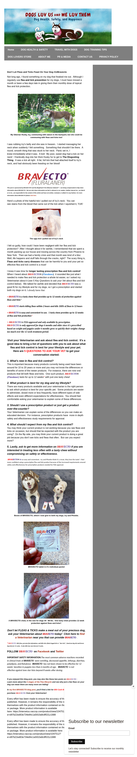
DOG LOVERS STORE (19, 57)
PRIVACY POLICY (108, 57)
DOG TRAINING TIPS (95, 49)
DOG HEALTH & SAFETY (34, 49)
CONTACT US (85, 57)
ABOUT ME (44, 57)
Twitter (60, 651)
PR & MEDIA (64, 57)
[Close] (133, 686)
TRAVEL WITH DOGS (66, 49)
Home (11, 49)
